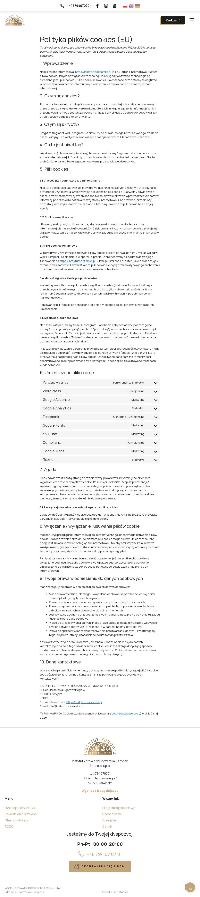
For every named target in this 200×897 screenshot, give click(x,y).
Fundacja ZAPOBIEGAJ (20, 808)
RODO (9, 826)
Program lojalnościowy (118, 808)
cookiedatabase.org (125, 713)
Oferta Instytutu (16, 820)
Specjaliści (110, 820)
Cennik (107, 826)
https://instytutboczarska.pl (93, 72)
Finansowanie (112, 814)
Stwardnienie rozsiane (21, 814)
